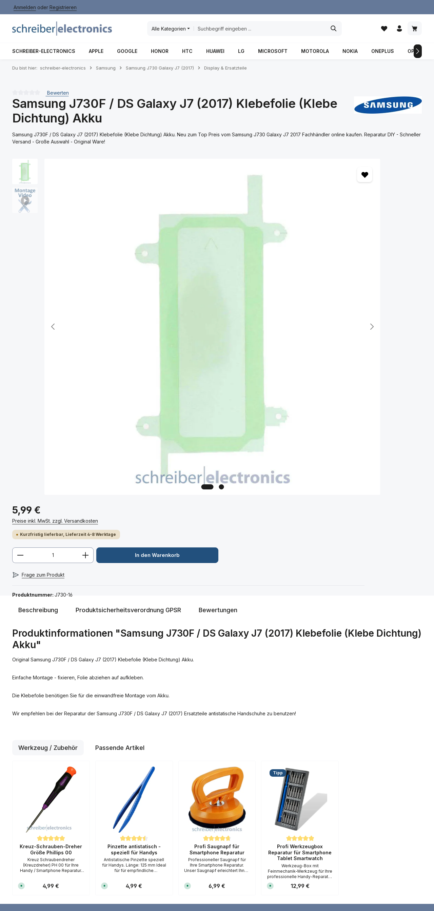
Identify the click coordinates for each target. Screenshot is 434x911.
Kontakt (129, 803)
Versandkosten (263, 876)
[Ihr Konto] (398, 30)
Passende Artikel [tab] (119, 515)
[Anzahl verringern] (267, 215)
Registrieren (63, 7)
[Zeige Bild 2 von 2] (153, 355)
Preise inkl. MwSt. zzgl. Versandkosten (302, 180)
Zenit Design (121, 896)
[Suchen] (334, 30)
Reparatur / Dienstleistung (203, 901)
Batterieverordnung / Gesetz (228, 891)
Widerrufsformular (213, 782)
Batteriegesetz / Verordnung (211, 734)
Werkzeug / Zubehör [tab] (48, 515)
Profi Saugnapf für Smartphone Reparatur (217, 617)
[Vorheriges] (16, 55)
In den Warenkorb (320, 237)
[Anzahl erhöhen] (332, 215)
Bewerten (57, 97)
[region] (128, 263)
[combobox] (260, 30)
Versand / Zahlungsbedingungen (146, 745)
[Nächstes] (418, 55)
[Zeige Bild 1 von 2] (140, 355)
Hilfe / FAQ (132, 729)
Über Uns (131, 813)
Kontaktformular (29, 763)
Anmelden (25, 7)
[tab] (38, 378)
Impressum (205, 760)
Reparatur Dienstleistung (136, 765)
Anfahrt (129, 781)
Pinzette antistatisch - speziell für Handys (134, 617)
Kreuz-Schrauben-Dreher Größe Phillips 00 (51, 617)
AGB (197, 718)
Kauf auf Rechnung (142, 792)
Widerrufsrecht (209, 771)
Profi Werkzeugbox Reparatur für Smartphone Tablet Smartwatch (300, 620)
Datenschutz (207, 750)
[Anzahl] (300, 215)
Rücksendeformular (142, 718)
